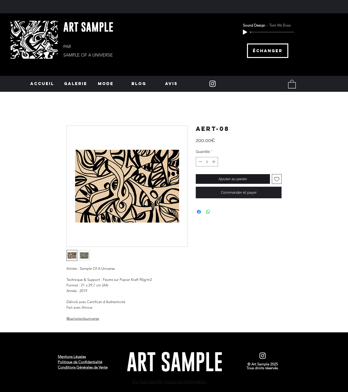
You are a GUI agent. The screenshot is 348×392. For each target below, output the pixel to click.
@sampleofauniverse (82, 318)
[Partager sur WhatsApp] (208, 212)
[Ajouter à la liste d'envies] (277, 179)
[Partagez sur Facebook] (199, 212)
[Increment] (214, 161)
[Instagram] (212, 83)
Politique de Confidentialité (80, 362)
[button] (292, 83)
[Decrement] (199, 161)
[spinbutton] (207, 161)
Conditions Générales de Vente (83, 367)
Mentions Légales (72, 356)
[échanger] (267, 50)
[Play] (245, 32)
